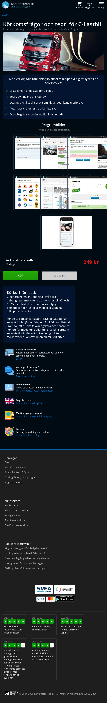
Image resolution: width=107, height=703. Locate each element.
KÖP (20, 275)
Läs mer (20, 358)
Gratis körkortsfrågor (17, 472)
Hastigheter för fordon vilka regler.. (25, 563)
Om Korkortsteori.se (16, 525)
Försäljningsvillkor (15, 520)
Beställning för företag (27, 435)
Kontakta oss (12, 505)
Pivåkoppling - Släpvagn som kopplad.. (26, 568)
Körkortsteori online (16, 510)
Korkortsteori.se (42, 693)
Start (5, 14)
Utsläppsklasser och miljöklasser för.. (26, 553)
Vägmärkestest (13, 482)
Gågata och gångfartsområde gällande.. (27, 558)
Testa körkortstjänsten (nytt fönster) (34, 390)
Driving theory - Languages (20, 477)
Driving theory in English (29, 403)
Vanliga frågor (13, 515)
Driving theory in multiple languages (35, 416)
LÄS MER (59, 275)
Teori (8, 462)
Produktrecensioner (26, 376)
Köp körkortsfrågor (16, 467)
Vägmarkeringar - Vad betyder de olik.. (26, 548)
